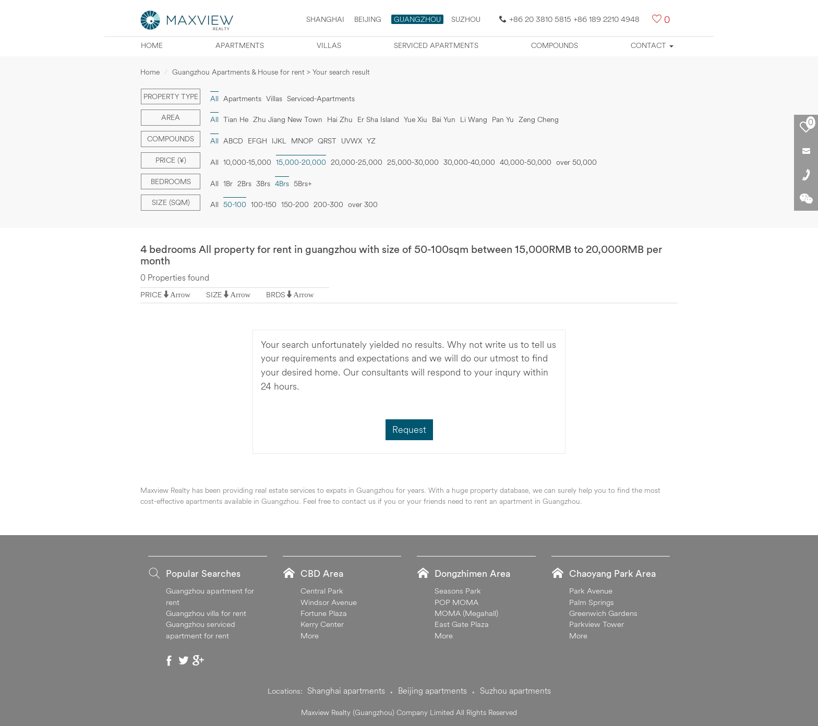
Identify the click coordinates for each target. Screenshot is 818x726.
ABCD (233, 141)
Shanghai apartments (346, 690)
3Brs (263, 183)
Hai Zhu (340, 119)
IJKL (279, 141)
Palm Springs (591, 602)
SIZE (214, 294)
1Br (228, 183)
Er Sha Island (378, 119)
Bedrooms (171, 181)
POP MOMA (456, 602)
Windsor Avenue (328, 602)
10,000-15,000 (247, 162)
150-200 (295, 204)
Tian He (235, 119)
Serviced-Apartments (321, 98)
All (214, 98)
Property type (170, 96)
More (309, 635)
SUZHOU (465, 19)
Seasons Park (458, 591)
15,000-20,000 (301, 162)
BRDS (275, 294)
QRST (327, 141)
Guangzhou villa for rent (206, 613)
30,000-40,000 (469, 162)
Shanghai (325, 19)
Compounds (554, 45)
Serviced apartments (436, 45)
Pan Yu (503, 119)
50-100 (234, 204)
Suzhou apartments (515, 690)
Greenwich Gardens (603, 613)
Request (409, 429)
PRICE (151, 294)
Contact (652, 45)
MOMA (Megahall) (466, 613)
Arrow (180, 294)
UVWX (351, 141)
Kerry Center (322, 624)
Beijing (367, 19)
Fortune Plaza (323, 613)
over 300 (363, 204)
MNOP (302, 141)
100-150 (263, 204)
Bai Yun (443, 119)
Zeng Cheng (539, 119)
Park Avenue (590, 591)
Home (152, 45)
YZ (371, 141)
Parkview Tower (596, 624)
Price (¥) (170, 160)
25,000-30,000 (413, 162)
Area (170, 117)
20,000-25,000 (356, 162)
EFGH (257, 141)
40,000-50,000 (525, 162)
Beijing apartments (432, 690)
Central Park (321, 591)
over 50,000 (576, 162)
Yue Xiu (415, 119)
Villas (329, 45)
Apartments (239, 45)
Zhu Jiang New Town (287, 119)
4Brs (282, 183)
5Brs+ (303, 183)
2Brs (244, 183)
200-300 (328, 204)
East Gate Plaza (462, 624)
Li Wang (473, 119)
